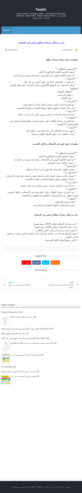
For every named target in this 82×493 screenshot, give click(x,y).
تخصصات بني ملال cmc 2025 (19, 285)
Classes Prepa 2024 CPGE (12, 312)
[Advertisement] (41, 411)
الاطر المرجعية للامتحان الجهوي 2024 (15, 334)
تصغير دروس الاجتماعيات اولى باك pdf (24, 376)
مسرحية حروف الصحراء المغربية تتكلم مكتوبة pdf (20, 371)
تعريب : (51, 487)
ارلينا (62, 487)
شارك (26, 262)
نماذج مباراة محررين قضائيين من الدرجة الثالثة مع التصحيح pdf (33, 343)
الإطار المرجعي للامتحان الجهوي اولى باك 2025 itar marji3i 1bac (25, 338)
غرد (45, 262)
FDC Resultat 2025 (8, 367)
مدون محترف (48, 487)
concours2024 (11, 50)
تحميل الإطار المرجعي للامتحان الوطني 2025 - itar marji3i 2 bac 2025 (27, 329)
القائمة (6, 30)
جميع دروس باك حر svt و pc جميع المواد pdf (26, 355)
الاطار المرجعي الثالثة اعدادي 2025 (23, 317)
